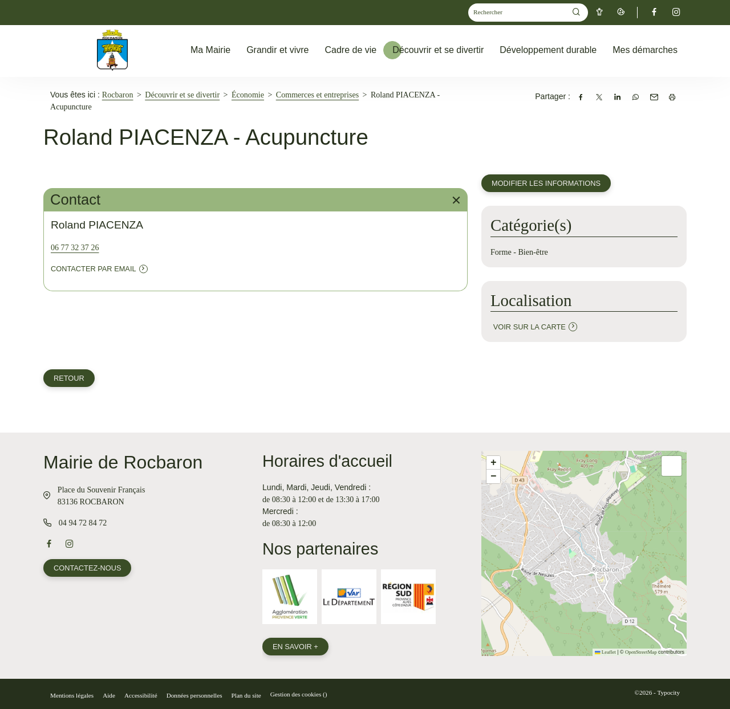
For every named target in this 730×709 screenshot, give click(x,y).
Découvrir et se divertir (438, 50)
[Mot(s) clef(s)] (517, 13)
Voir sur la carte (529, 327)
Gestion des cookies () (298, 694)
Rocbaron (117, 94)
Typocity (668, 692)
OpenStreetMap (641, 652)
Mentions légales (72, 695)
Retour (69, 378)
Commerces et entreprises (317, 94)
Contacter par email (93, 268)
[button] (493, 463)
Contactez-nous (87, 568)
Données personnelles (194, 695)
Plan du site (246, 695)
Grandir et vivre (277, 50)
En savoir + (295, 646)
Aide (109, 695)
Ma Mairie (210, 50)
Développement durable (548, 50)
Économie (248, 94)
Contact (256, 199)
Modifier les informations (546, 183)
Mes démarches (645, 50)
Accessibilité (140, 695)
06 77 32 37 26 (75, 247)
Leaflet (605, 652)
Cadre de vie (351, 50)
